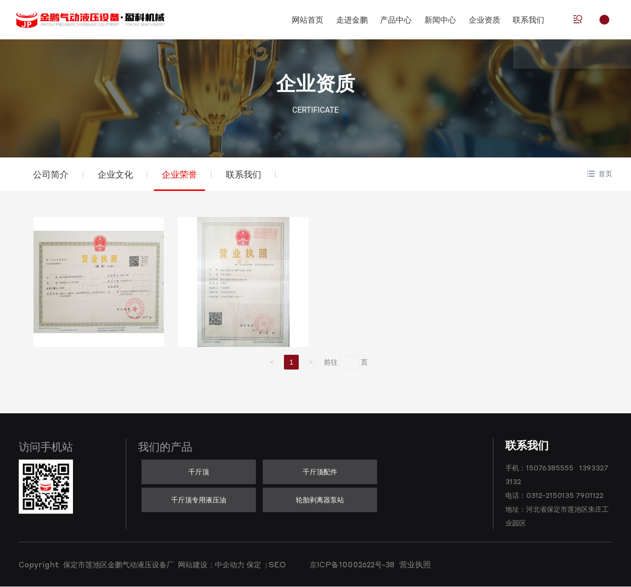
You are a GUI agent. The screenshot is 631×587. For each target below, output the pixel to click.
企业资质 (315, 83)
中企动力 (230, 565)
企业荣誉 (181, 174)
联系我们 (246, 174)
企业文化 (116, 174)
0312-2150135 (550, 495)
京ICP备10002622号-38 (352, 565)
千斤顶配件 (320, 471)
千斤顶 (198, 471)
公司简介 (51, 174)
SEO (277, 565)
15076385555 (549, 467)
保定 (253, 565)
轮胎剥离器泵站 (320, 499)
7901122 (589, 495)
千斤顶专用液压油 (198, 499)
